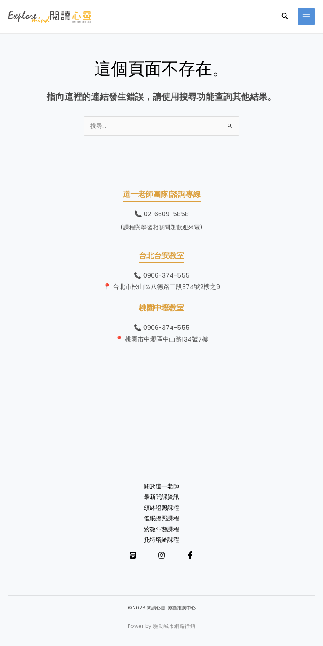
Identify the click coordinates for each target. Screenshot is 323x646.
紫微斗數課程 (161, 529)
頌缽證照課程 (161, 508)
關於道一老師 (161, 486)
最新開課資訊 (161, 497)
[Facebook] (190, 555)
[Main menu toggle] (306, 16)
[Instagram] (161, 555)
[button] (285, 17)
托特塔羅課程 (161, 540)
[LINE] (133, 555)
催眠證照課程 (161, 518)
